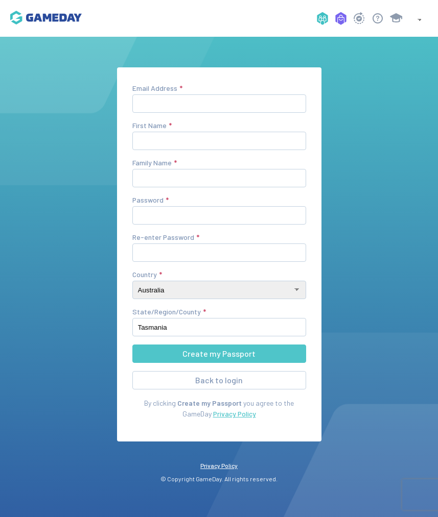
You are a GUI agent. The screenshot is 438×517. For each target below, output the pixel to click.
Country (144, 274)
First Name (149, 125)
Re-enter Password (163, 237)
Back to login (219, 380)
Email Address (154, 88)
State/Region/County (166, 311)
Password (148, 199)
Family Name (152, 162)
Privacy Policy (234, 413)
